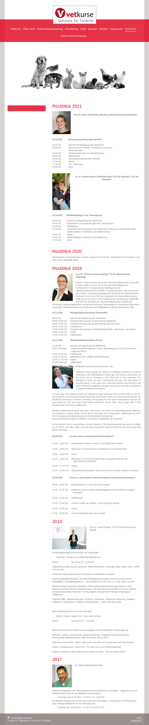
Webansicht (136, 720)
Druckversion (15, 718)
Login (138, 718)
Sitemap (28, 718)
